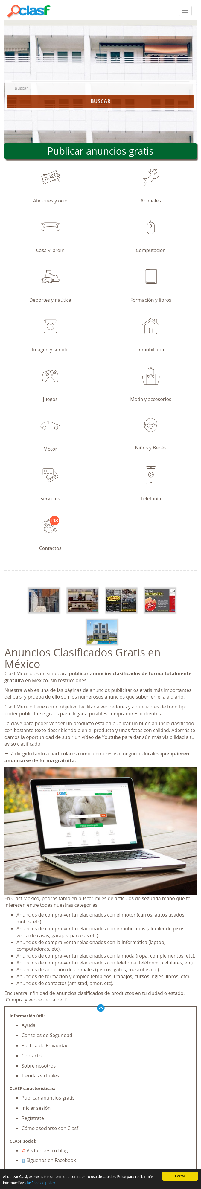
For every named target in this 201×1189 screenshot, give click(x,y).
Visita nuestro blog (45, 1150)
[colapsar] (185, 11)
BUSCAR (100, 101)
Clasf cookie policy (40, 1183)
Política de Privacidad (45, 1045)
